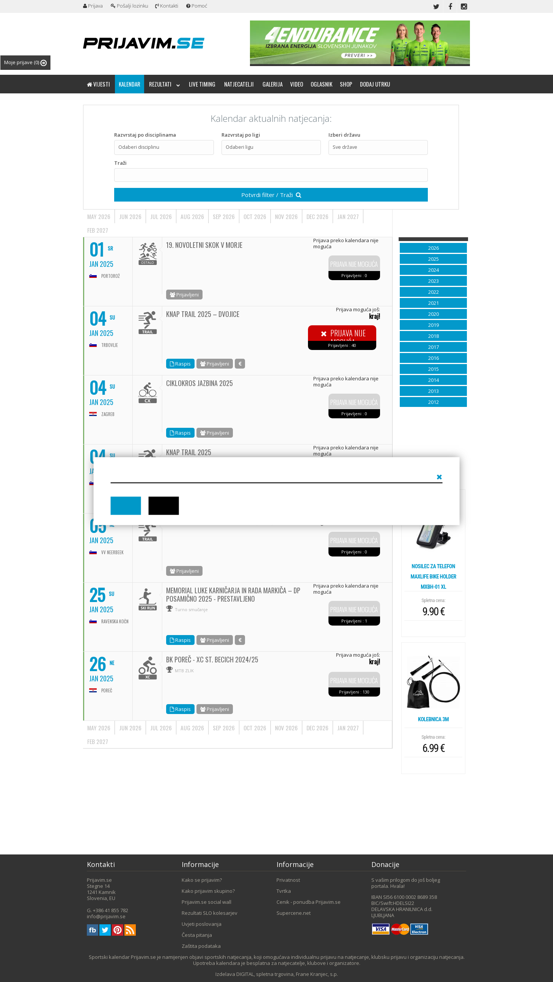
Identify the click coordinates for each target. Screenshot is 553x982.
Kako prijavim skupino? (208, 890)
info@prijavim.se (106, 916)
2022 (433, 291)
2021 (433, 302)
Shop (346, 84)
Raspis (180, 363)
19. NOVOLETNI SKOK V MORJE (204, 245)
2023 (433, 280)
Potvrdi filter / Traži (271, 195)
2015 (433, 369)
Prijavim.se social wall (206, 901)
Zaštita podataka (201, 946)
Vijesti (98, 84)
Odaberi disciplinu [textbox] (138, 147)
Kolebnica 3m (433, 719)
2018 (433, 336)
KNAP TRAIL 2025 (188, 452)
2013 (433, 391)
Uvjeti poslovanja (202, 924)
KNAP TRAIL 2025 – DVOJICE (202, 314)
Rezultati (164, 84)
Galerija (272, 84)
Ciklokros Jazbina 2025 (199, 383)
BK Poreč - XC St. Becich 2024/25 (212, 659)
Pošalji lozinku (129, 6)
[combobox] (164, 147)
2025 (433, 258)
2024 (433, 269)
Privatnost (288, 879)
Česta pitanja (197, 935)
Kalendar (129, 84)
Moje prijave (25, 62)
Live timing (202, 84)
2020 (433, 314)
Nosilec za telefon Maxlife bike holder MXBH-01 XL (433, 576)
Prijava (93, 6)
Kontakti (166, 6)
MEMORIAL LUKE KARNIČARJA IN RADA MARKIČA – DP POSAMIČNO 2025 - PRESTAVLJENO (233, 594)
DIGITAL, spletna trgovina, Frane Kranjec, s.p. (287, 974)
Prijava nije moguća (354, 264)
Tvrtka (283, 890)
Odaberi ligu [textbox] (239, 147)
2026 (433, 247)
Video (296, 84)
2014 (433, 380)
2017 (433, 347)
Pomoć (196, 6)
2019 (433, 325)
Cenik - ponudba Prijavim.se (308, 901)
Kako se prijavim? (202, 879)
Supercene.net (293, 912)
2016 (433, 358)
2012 (433, 402)
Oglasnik (321, 84)
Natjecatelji (239, 84)
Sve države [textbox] (345, 147)
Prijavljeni (184, 294)
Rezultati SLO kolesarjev (209, 912)
